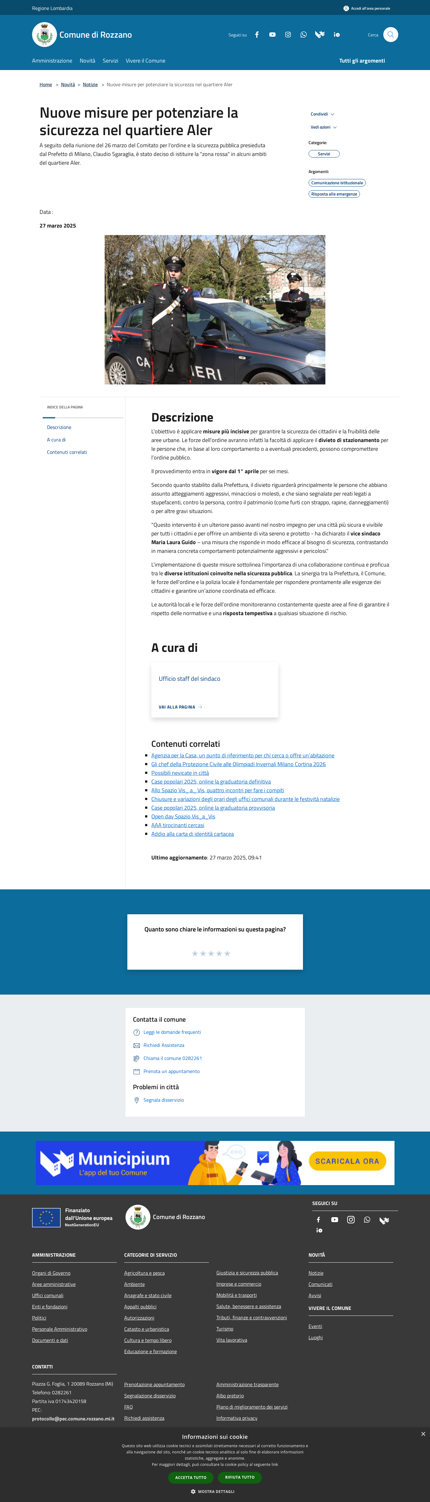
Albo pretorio (230, 1395)
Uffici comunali (48, 1295)
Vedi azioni (325, 127)
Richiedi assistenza (144, 1418)
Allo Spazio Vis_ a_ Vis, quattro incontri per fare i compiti (217, 790)
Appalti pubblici (140, 1306)
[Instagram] (285, 34)
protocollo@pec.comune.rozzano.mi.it (73, 1418)
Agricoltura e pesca (144, 1273)
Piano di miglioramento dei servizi (252, 1406)
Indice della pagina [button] (65, 407)
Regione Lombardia (52, 8)
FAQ (128, 1406)
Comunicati (321, 1284)
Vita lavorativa (231, 1340)
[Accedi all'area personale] (366, 8)
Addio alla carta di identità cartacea (192, 834)
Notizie (90, 84)
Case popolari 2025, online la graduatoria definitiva (211, 781)
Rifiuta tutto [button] (240, 1477)
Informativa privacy (237, 1418)
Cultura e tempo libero (148, 1340)
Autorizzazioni (139, 1317)
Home (46, 84)
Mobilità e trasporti (236, 1295)
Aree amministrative (54, 1284)
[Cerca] (390, 34)
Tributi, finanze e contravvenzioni (251, 1317)
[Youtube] (270, 34)
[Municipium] (317, 34)
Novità (68, 84)
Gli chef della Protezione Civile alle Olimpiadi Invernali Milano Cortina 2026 (238, 764)
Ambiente (134, 1284)
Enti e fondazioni (50, 1306)
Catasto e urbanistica (146, 1329)
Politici (39, 1317)
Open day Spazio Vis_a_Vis (183, 816)
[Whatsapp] (301, 34)
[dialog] (215, 1465)
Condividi (323, 114)
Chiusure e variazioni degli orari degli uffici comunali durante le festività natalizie (245, 799)
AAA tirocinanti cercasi (177, 825)
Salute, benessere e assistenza (248, 1306)
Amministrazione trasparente (247, 1384)
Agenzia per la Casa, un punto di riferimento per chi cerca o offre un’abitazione (242, 755)
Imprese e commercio (238, 1284)
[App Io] (335, 34)
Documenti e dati (50, 1340)
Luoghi (316, 1337)
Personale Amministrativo (59, 1329)
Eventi (315, 1326)
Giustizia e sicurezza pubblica (247, 1272)
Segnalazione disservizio (150, 1395)
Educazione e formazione (150, 1351)
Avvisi (315, 1295)
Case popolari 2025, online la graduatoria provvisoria (213, 807)
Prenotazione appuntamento (154, 1384)
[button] (215, 1491)
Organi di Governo (51, 1273)
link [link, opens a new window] (275, 1464)
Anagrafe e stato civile (148, 1295)
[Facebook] (254, 34)
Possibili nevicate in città (180, 773)
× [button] (423, 1434)
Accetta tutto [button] (190, 1477)
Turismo (224, 1328)
